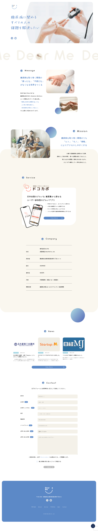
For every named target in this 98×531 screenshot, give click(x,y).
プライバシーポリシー (45, 459)
